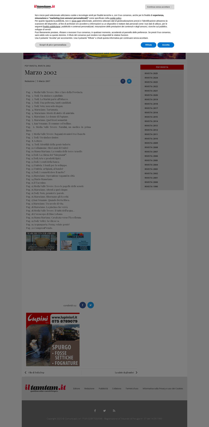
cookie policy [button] (115, 18)
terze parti (76, 21)
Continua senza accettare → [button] (159, 7)
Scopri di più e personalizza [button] (52, 45)
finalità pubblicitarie (51, 26)
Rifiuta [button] (148, 45)
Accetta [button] (166, 45)
